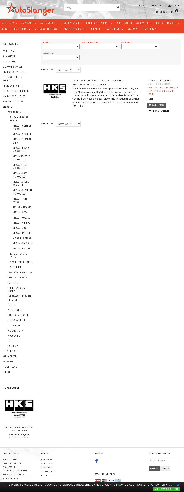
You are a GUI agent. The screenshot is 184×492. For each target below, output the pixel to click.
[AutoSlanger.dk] (30, 9)
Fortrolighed (10, 459)
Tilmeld (154, 468)
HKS (81, 105)
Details (174, 484)
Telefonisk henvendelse (15, 470)
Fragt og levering (12, 463)
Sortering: (47, 69)
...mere (135, 101)
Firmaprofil (9, 467)
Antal (150, 99)
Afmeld (165, 468)
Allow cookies (166, 489)
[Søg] (118, 7)
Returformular (11, 478)
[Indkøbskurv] (166, 11)
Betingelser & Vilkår (13, 474)
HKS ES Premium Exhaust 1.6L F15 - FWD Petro (19, 429)
